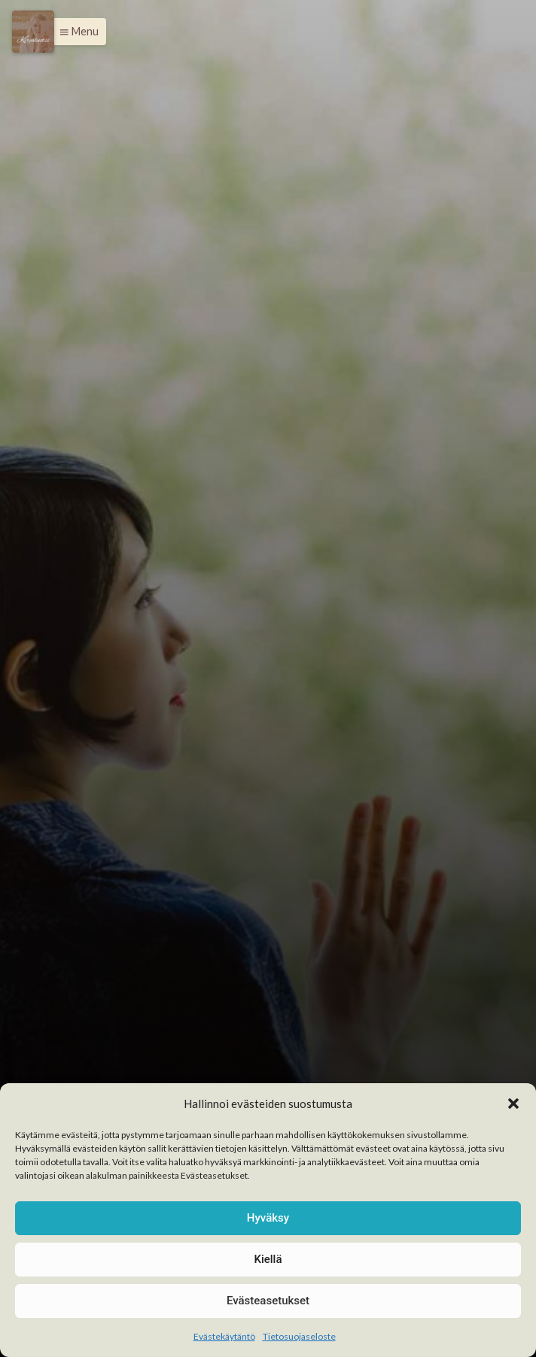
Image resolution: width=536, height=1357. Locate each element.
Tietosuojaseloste (299, 1336)
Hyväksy (268, 1218)
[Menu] (33, 32)
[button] (513, 1103)
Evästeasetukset (268, 1300)
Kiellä (268, 1259)
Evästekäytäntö (224, 1336)
